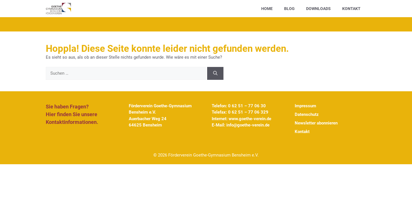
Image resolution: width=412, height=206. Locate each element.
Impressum (305, 105)
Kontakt (351, 8)
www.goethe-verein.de (250, 118)
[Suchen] (215, 73)
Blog (289, 8)
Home (267, 8)
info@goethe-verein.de (248, 125)
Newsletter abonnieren (316, 123)
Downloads (318, 8)
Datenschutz (307, 114)
